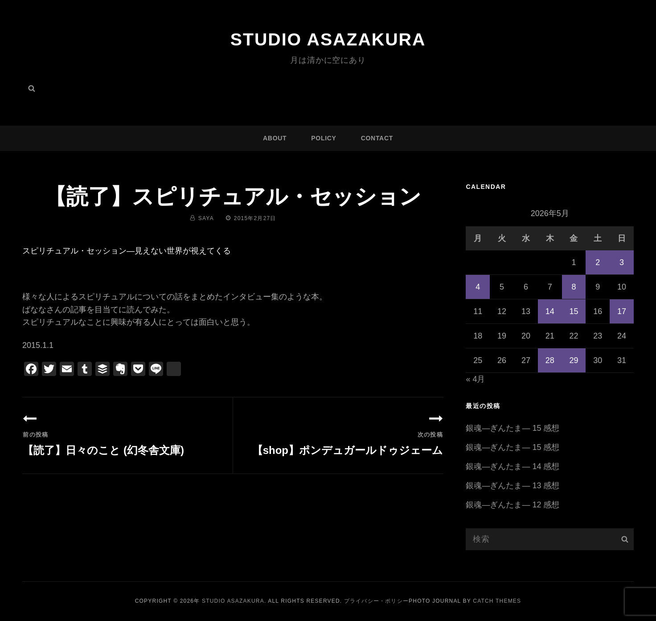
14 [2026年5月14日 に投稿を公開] (549, 311)
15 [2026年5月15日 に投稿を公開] (573, 311)
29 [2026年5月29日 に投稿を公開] (573, 360)
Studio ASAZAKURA (328, 39)
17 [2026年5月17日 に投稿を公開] (621, 311)
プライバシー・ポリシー (376, 601)
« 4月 (475, 379)
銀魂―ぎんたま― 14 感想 (512, 466)
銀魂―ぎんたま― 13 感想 (512, 485)
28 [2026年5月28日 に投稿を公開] (549, 360)
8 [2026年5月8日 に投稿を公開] (573, 286)
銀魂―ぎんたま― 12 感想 (512, 504)
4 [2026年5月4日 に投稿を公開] (478, 286)
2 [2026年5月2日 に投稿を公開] (597, 262)
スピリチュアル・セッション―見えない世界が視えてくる (126, 250)
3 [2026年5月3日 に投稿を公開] (621, 262)
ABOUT (275, 138)
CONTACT (377, 138)
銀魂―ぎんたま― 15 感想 (512, 428)
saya (206, 218)
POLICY (323, 138)
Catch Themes (497, 601)
